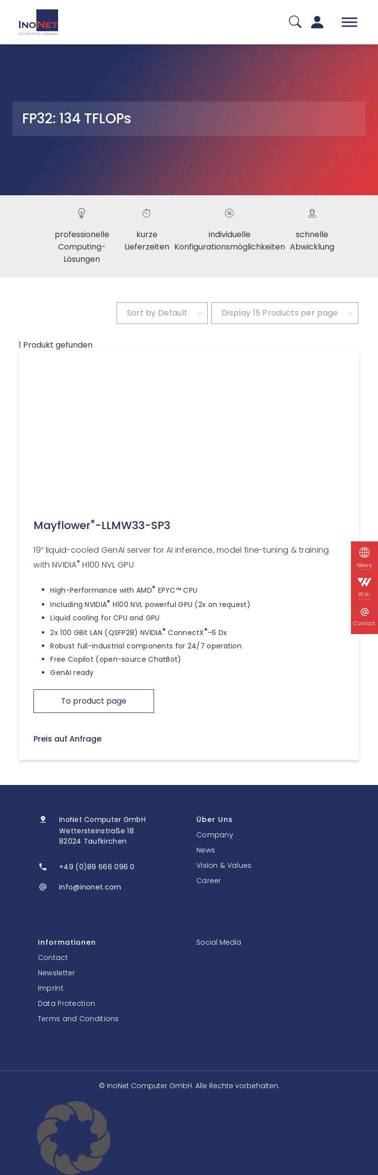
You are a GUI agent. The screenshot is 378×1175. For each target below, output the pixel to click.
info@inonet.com (90, 887)
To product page (93, 701)
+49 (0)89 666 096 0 (97, 867)
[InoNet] (38, 22)
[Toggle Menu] (349, 22)
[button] (189, 1138)
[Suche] (295, 22)
